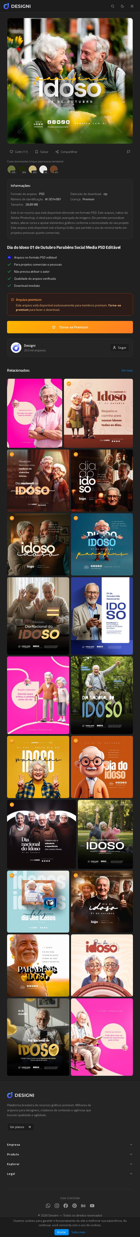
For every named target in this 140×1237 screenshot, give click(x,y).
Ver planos (20, 1127)
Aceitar (61, 1232)
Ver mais (127, 370)
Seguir (119, 347)
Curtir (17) (19, 151)
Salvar (41, 151)
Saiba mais (78, 1232)
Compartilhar (66, 151)
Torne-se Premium (70, 327)
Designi (29, 345)
